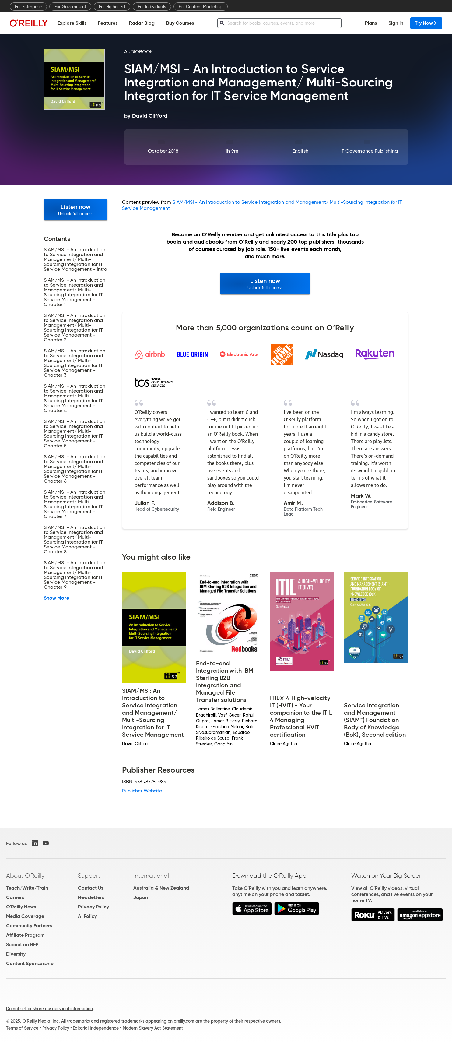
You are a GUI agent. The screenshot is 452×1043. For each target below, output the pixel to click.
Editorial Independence (96, 1028)
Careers (15, 897)
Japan (140, 897)
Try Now (426, 23)
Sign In (395, 23)
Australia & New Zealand (161, 888)
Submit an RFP (22, 944)
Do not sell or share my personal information (49, 1008)
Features (107, 23)
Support (89, 875)
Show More (56, 598)
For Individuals (152, 6)
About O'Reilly (25, 875)
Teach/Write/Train (27, 888)
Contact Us (90, 888)
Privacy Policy (93, 907)
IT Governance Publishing (369, 151)
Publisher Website (142, 791)
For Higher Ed (112, 6)
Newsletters (91, 897)
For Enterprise (28, 6)
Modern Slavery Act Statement (153, 1028)
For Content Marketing (200, 6)
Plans (371, 23)
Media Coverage (25, 916)
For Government (70, 6)
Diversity (16, 954)
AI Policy (87, 916)
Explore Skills (72, 23)
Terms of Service (22, 1028)
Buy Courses (180, 23)
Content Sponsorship (30, 963)
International (151, 875)
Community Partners (29, 925)
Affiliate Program (25, 935)
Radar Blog (142, 23)
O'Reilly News (21, 907)
